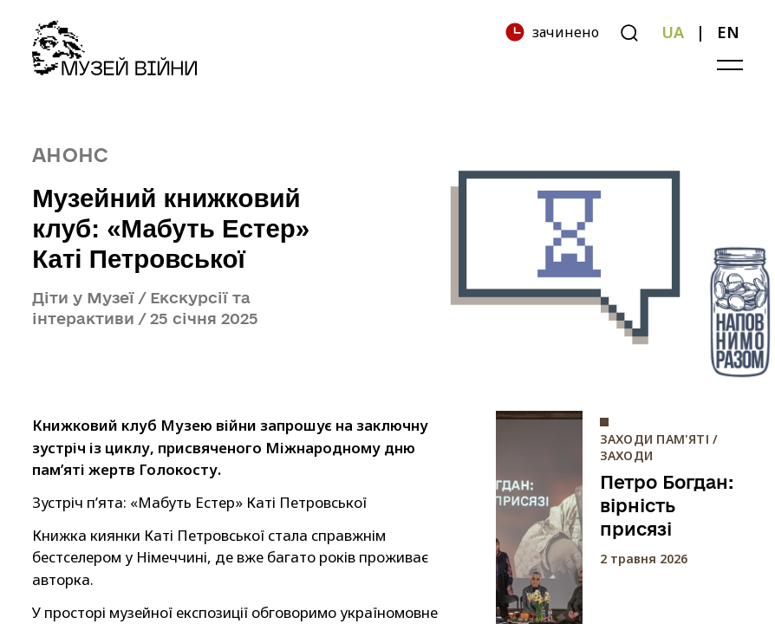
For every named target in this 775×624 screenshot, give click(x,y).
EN (728, 32)
